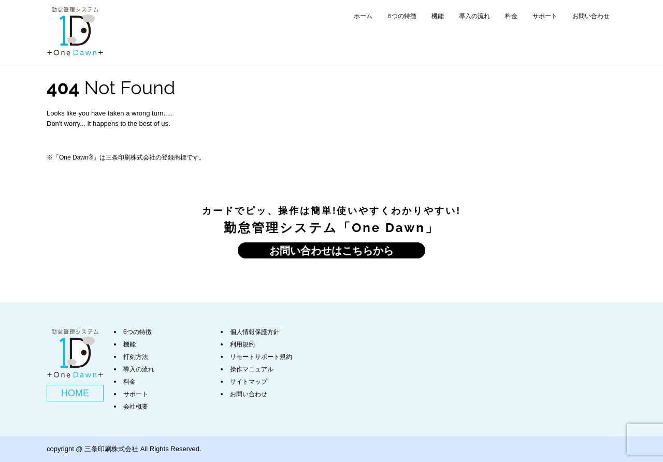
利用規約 (242, 344)
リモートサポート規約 (261, 356)
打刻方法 (135, 356)
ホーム (363, 16)
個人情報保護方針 (255, 332)
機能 (437, 16)
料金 (511, 16)
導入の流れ (474, 16)
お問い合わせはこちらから (331, 250)
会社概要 (135, 406)
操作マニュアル (251, 369)
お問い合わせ (591, 16)
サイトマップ (248, 381)
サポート (544, 16)
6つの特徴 (401, 16)
